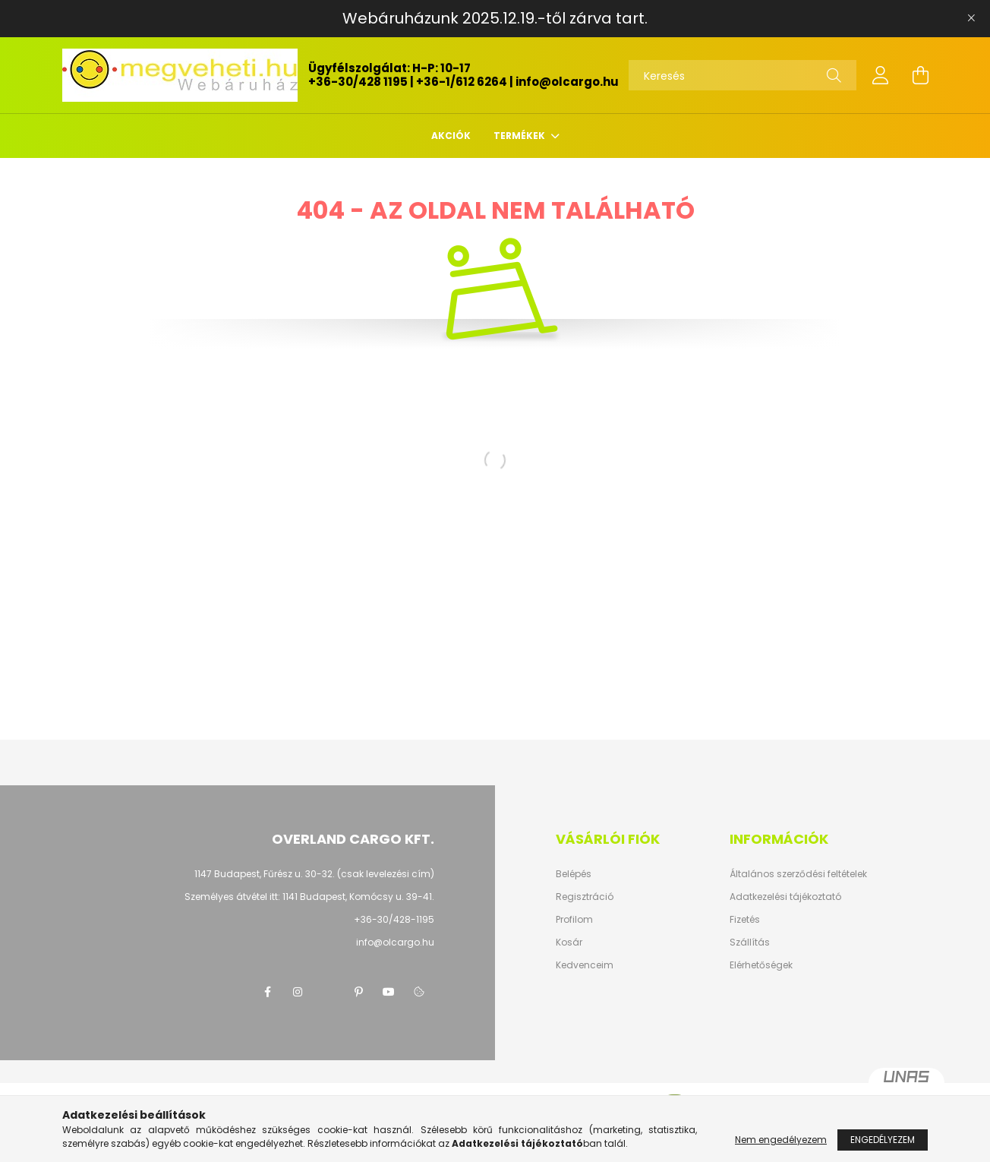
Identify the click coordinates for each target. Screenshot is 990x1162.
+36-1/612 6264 (461, 82)
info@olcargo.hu (567, 82)
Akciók (451, 135)
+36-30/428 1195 (358, 82)
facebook (267, 992)
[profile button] (880, 75)
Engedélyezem (882, 1139)
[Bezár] (971, 18)
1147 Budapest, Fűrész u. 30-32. (264, 873)
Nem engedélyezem (781, 1139)
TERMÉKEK (520, 135)
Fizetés (745, 919)
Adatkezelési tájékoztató (785, 897)
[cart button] (920, 75)
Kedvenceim (584, 965)
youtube (389, 992)
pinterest (358, 992)
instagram (297, 992)
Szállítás (750, 942)
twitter (328, 992)
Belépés (573, 874)
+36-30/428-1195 (394, 919)
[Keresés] (742, 75)
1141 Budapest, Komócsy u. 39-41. (358, 896)
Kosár (569, 942)
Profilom (574, 919)
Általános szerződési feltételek (798, 874)
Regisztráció (584, 897)
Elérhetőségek (761, 965)
